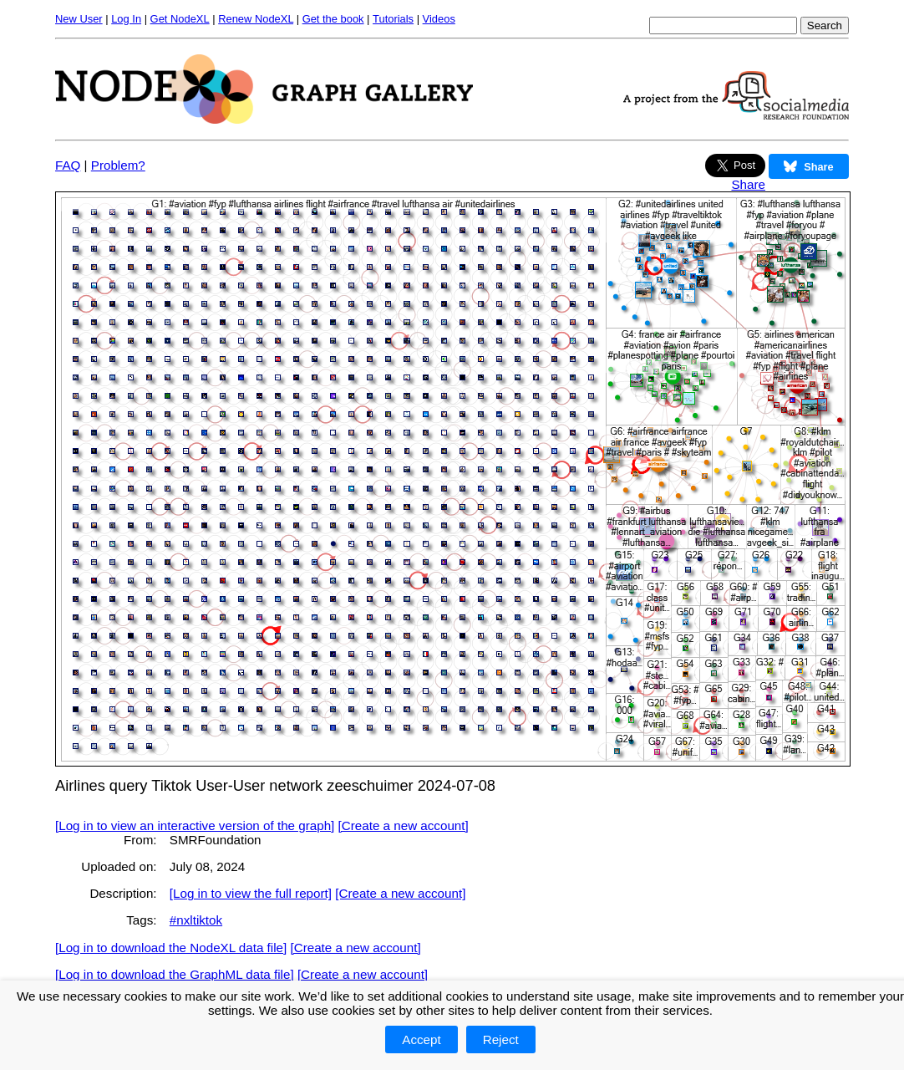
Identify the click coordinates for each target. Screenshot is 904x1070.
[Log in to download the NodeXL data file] (171, 947)
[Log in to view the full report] (251, 893)
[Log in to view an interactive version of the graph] (194, 825)
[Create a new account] (403, 825)
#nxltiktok (196, 920)
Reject (501, 1039)
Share (748, 184)
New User (79, 19)
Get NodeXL (180, 19)
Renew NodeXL (255, 19)
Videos (439, 19)
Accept (421, 1039)
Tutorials (393, 19)
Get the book (333, 19)
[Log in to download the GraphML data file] (174, 974)
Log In (126, 19)
